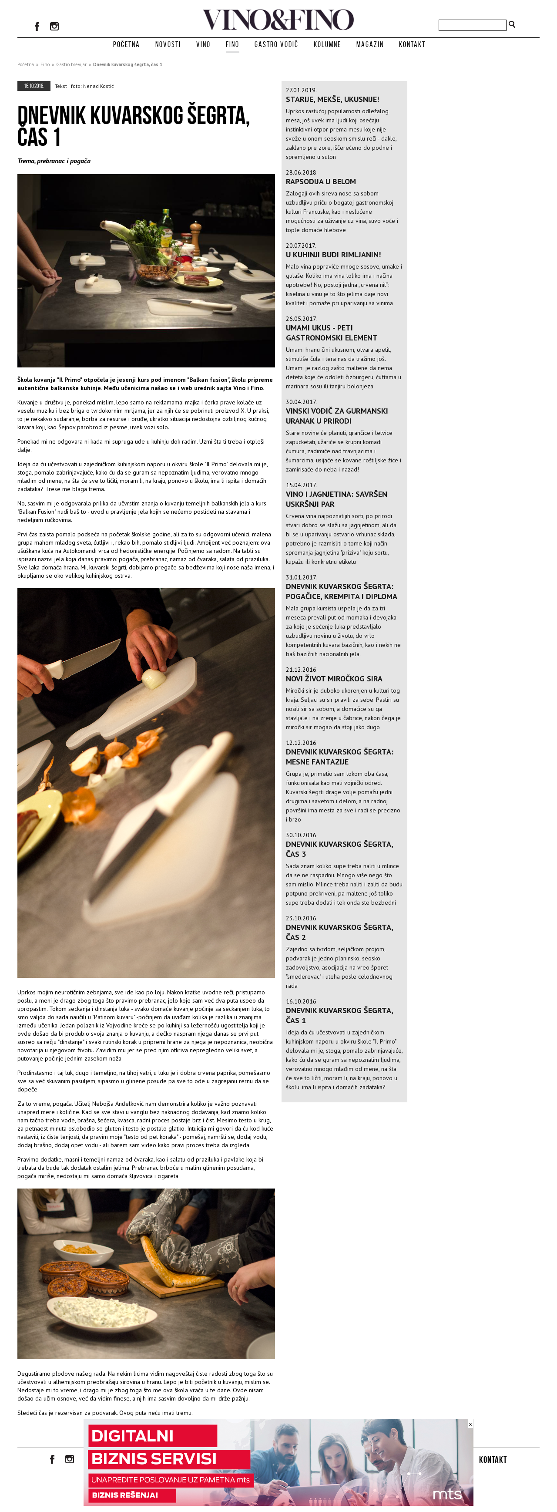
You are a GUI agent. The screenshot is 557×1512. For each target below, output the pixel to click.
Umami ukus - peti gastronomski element (332, 333)
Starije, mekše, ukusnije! (332, 99)
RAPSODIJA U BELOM (321, 181)
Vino (203, 44)
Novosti (168, 44)
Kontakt (412, 44)
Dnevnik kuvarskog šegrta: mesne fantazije (339, 757)
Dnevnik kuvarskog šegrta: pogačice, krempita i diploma (341, 591)
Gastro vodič (277, 44)
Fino (232, 44)
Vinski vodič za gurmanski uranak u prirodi (337, 416)
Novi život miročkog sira (334, 678)
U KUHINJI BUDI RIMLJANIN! (333, 254)
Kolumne (327, 44)
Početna (126, 44)
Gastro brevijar (71, 64)
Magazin (370, 44)
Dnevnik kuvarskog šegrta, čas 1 (127, 64)
